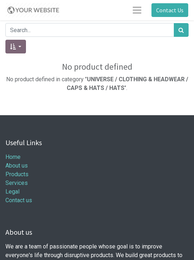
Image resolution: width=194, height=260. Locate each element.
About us (16, 165)
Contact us (18, 200)
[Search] (181, 30)
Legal (12, 191)
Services (16, 182)
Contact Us (170, 10)
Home (13, 156)
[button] (15, 46)
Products (16, 174)
